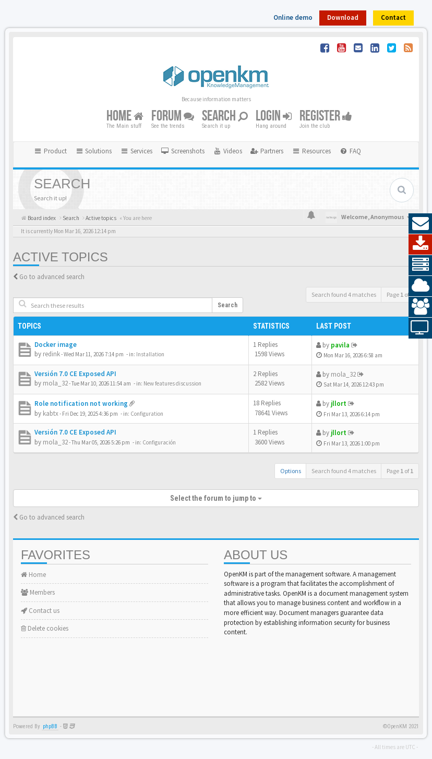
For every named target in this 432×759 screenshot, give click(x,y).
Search (225, 116)
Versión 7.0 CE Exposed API (75, 373)
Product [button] (50, 151)
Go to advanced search (52, 276)
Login (274, 116)
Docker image (55, 344)
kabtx (50, 413)
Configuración (159, 442)
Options (290, 471)
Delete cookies (44, 628)
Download (342, 17)
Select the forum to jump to (216, 498)
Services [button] (136, 151)
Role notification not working (81, 403)
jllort (338, 403)
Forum (172, 116)
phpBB (50, 726)
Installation (150, 354)
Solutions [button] (93, 151)
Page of (400, 294)
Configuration (146, 413)
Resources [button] (311, 151)
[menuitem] (183, 151)
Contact (393, 17)
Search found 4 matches (343, 294)
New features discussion (172, 383)
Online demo (293, 17)
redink (51, 354)
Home (124, 116)
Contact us (40, 610)
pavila (340, 345)
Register (325, 116)
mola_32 (55, 383)
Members (38, 592)
